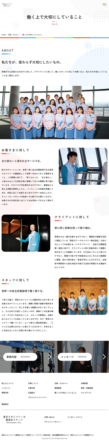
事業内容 (5, 393)
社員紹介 (31, 393)
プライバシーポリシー (52, 422)
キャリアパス (86, 393)
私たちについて (8, 383)
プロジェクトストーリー (37, 397)
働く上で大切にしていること (65, 393)
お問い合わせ (49, 417)
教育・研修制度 (87, 388)
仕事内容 (31, 388)
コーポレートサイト (74, 417)
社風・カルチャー (14, 35)
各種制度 (84, 383)
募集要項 (5, 404)
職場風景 (57, 388)
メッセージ (6, 388)
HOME (4, 35)
